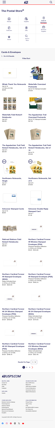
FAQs (3, 386)
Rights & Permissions (31, 391)
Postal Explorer (5, 407)
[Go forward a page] (32, 367)
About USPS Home (30, 382)
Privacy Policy (29, 402)
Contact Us (4, 382)
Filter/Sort (26, 58)
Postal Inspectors (6, 403)
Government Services (31, 389)
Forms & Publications (31, 388)
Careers (3, 393)
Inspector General (6, 405)
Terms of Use (29, 403)
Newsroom (28, 384)
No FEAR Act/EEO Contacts (32, 407)
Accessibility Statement (31, 411)
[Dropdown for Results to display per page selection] (34, 362)
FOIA (27, 405)
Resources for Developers (8, 411)
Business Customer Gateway (8, 402)
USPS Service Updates (31, 386)
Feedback (4, 388)
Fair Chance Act (29, 409)
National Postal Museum (7, 409)
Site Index (4, 384)
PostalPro (4, 412)
